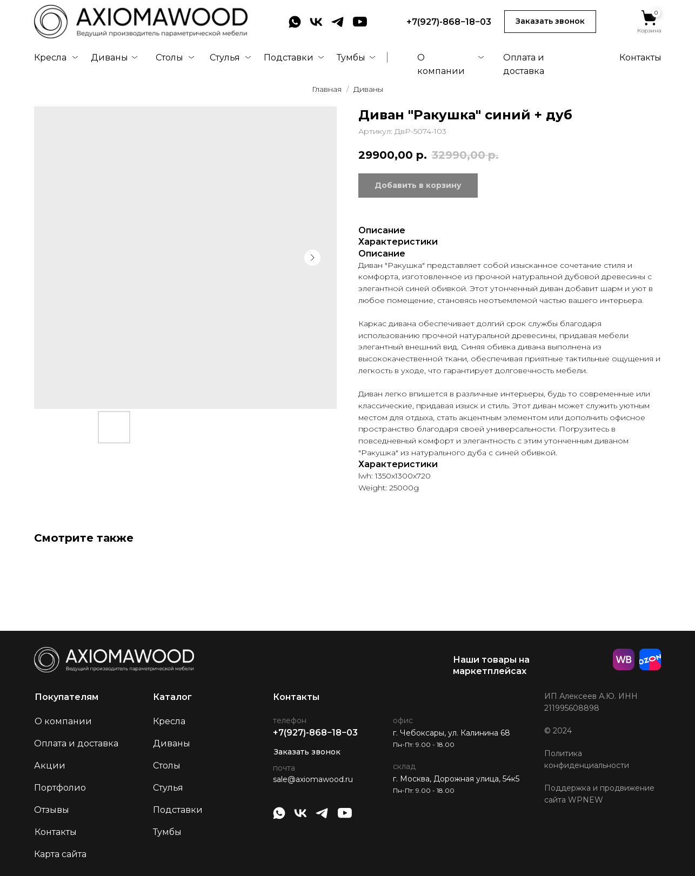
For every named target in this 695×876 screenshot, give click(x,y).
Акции (49, 765)
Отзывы (51, 810)
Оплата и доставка (76, 743)
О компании (63, 721)
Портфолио (60, 788)
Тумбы (351, 57)
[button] (550, 21)
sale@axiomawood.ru (313, 779)
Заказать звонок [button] (307, 752)
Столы (169, 57)
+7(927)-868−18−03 (448, 22)
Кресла (50, 57)
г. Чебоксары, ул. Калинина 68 (451, 733)
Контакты (640, 57)
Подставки (288, 57)
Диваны (109, 57)
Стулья (225, 57)
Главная (327, 89)
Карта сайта (60, 854)
